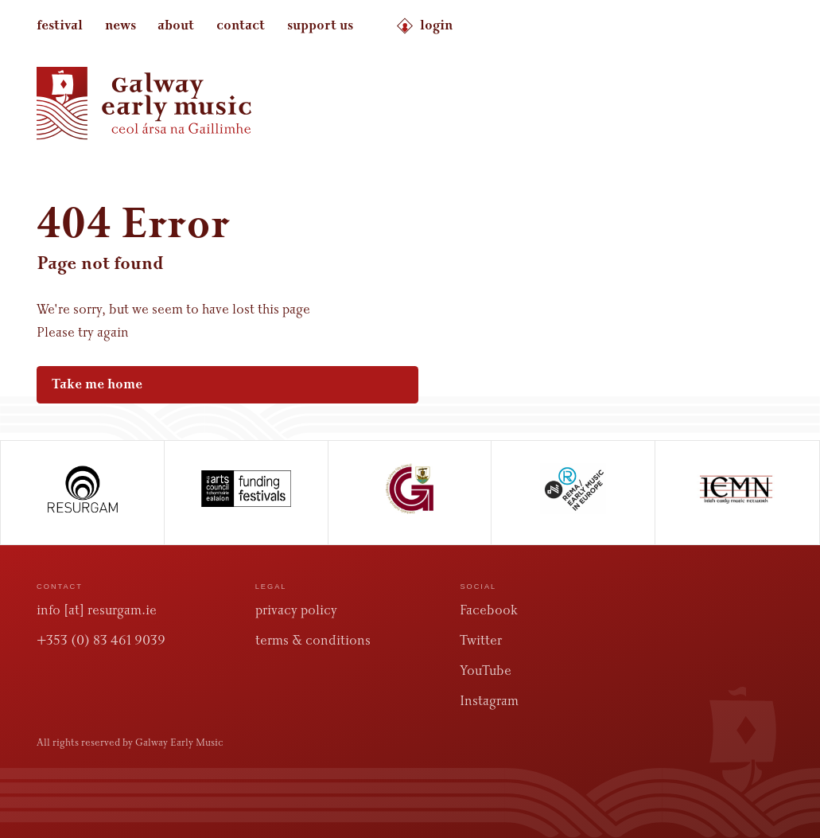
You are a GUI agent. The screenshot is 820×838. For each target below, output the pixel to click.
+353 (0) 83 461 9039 (101, 640)
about (175, 25)
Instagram (489, 701)
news (120, 25)
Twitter (481, 640)
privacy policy (296, 610)
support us (320, 25)
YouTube (485, 670)
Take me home (219, 384)
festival (60, 25)
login (425, 25)
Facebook (489, 610)
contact (240, 25)
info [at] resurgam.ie (97, 610)
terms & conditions (313, 640)
